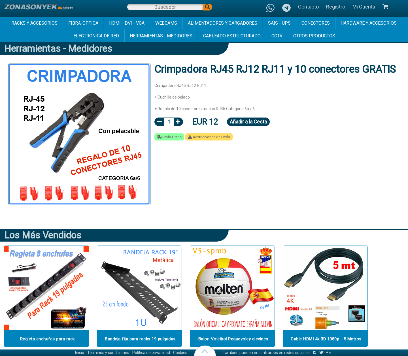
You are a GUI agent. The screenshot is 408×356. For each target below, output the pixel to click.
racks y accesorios (34, 23)
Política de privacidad (151, 352)
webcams (166, 23)
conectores (315, 23)
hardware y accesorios (369, 23)
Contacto (308, 7)
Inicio (79, 352)
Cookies (180, 352)
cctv (276, 36)
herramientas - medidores (161, 36)
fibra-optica (83, 23)
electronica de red (96, 36)
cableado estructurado (232, 36)
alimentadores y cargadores (222, 23)
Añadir (248, 122)
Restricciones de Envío (209, 137)
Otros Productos (314, 36)
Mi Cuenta (363, 7)
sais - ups (279, 23)
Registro (335, 7)
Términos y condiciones (108, 352)
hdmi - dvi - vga (126, 23)
